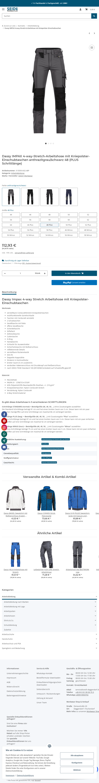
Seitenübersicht (43, 689)
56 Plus (33, 230)
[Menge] (20, 273)
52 (89, 214)
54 (12, 219)
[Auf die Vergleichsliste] (92, 47)
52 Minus (32, 235)
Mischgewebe (46, 453)
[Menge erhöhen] (44, 273)
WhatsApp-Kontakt (44, 673)
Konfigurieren (76, 763)
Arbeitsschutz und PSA (11, 643)
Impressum (10, 775)
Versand (37, 780)
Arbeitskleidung (17, 173)
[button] (80, 9)
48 (50, 214)
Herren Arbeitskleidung (49, 462)
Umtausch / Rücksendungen (48, 694)
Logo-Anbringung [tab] (59, 292)
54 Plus (14, 230)
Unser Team (42, 702)
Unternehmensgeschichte (17, 673)
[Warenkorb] (90, 9)
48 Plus (52, 224)
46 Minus (71, 230)
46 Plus (33, 224)
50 (70, 214)
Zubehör (7, 630)
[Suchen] (46, 16)
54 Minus (52, 235)
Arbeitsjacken (9, 611)
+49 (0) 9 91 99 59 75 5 (84, 692)
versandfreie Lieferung (24, 253)
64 (12, 224)
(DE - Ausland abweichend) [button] (31, 263)
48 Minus (90, 230)
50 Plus (72, 224)
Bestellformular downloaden (48, 678)
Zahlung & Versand (45, 698)
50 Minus (13, 235)
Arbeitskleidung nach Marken (16, 602)
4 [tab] (53, 143)
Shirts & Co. (9, 620)
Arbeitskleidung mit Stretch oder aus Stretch (55, 439)
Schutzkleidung (10, 625)
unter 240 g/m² (46, 458)
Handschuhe (7, 639)
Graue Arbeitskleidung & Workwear (52, 448)
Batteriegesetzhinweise (16, 695)
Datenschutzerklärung (25, 775)
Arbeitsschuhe (8, 634)
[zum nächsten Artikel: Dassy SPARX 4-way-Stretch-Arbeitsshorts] (94, 33)
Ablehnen (76, 770)
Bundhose (45, 444)
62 (89, 219)
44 (12, 214)
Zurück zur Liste (9, 26)
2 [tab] (48, 143)
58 (50, 219)
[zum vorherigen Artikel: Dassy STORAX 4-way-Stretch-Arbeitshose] (89, 33)
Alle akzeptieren (76, 755)
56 (31, 219)
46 (31, 214)
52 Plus (91, 224)
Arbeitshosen (9, 616)
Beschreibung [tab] (9, 292)
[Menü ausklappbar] (3, 8)
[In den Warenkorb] (4, 41)
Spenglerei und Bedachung (13, 648)
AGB (8, 682)
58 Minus (90, 235)
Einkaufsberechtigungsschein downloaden (49, 683)
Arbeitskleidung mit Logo (14, 606)
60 (70, 219)
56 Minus (71, 235)
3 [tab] (51, 143)
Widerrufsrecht (13, 686)
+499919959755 (81, 695)
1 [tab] (46, 143)
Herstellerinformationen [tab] (33, 292)
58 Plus (52, 230)
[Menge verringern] (5, 273)
